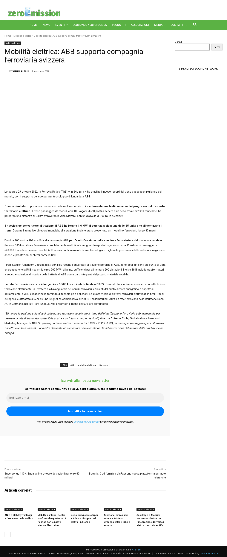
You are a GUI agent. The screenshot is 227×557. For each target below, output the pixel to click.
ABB (72, 364)
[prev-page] (6, 534)
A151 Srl (136, 549)
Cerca (178, 41)
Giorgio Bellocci (20, 70)
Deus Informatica (209, 553)
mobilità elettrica (87, 364)
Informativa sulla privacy (86, 421)
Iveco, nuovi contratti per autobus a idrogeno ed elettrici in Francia (84, 518)
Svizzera (103, 364)
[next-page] (12, 534)
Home (7, 35)
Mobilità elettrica (22, 35)
